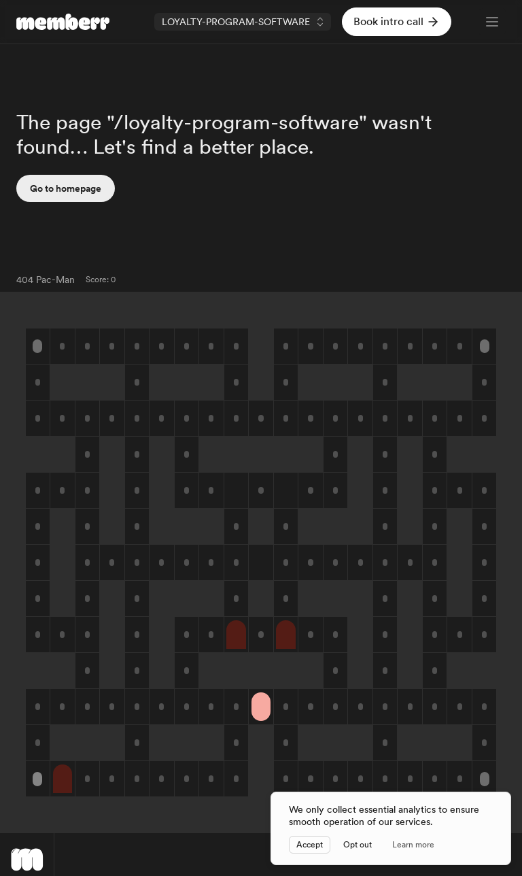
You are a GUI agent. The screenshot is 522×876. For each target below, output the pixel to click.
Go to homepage (65, 188)
